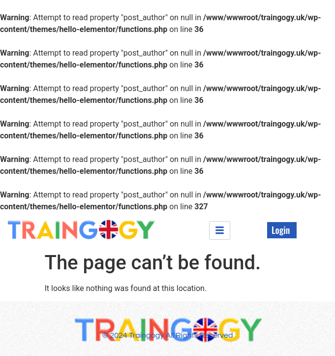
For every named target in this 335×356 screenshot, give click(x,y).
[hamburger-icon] (219, 230)
